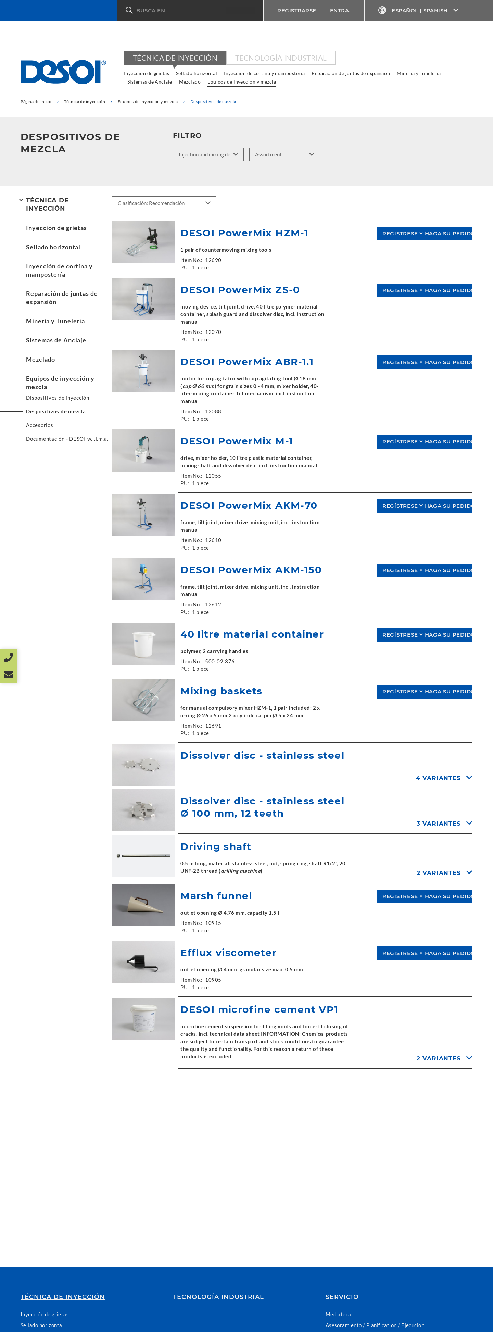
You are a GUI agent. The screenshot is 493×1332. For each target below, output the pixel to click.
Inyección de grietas (146, 73)
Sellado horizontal (196, 73)
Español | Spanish (418, 10)
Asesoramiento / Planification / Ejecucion (375, 1325)
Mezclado (190, 82)
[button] (190, 10)
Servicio (342, 1297)
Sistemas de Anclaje (149, 82)
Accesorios (39, 425)
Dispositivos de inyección (57, 397)
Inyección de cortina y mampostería (264, 73)
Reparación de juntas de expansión (351, 73)
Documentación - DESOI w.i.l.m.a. (67, 439)
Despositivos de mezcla (56, 411)
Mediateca (338, 1314)
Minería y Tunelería (419, 73)
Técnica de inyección (175, 57)
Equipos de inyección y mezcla (241, 82)
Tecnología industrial (281, 57)
